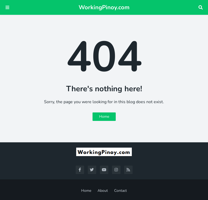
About (103, 190)
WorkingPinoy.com (104, 7)
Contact (120, 190)
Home (104, 116)
